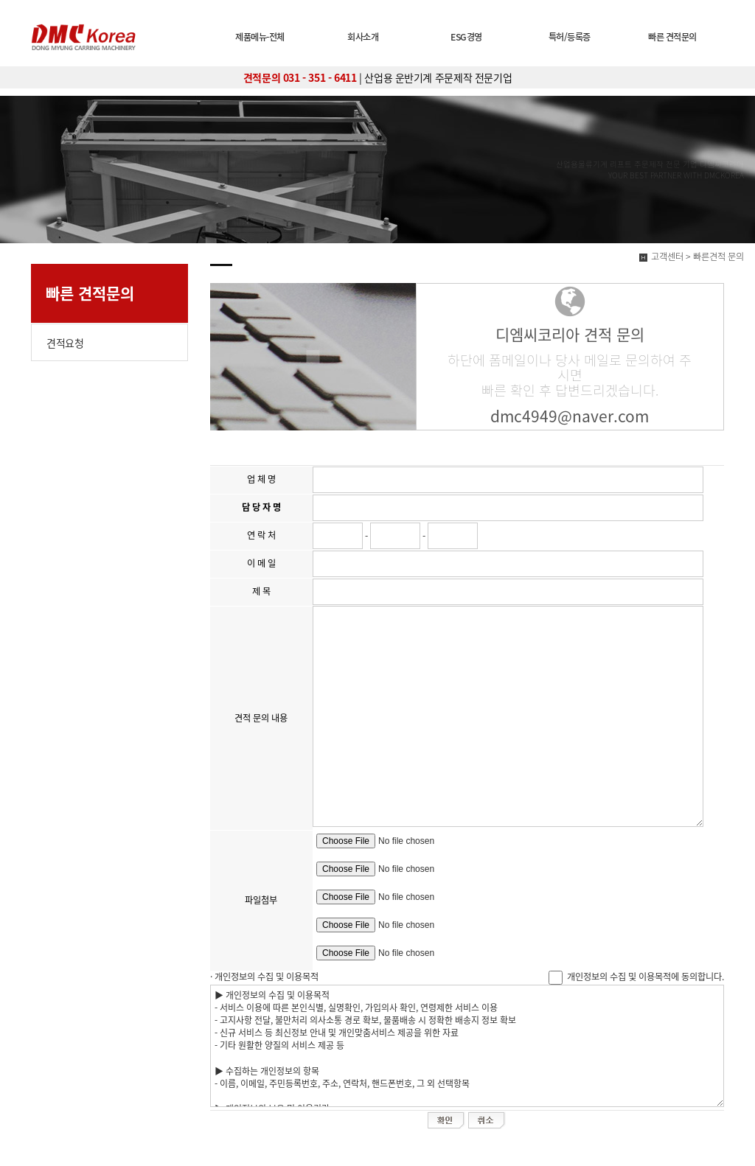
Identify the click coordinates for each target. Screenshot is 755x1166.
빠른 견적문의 (672, 36)
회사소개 (362, 36)
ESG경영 (466, 36)
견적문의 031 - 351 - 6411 (300, 77)
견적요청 (64, 342)
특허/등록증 (570, 36)
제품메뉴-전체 (260, 36)
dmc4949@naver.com (569, 416)
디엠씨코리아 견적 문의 (569, 334)
